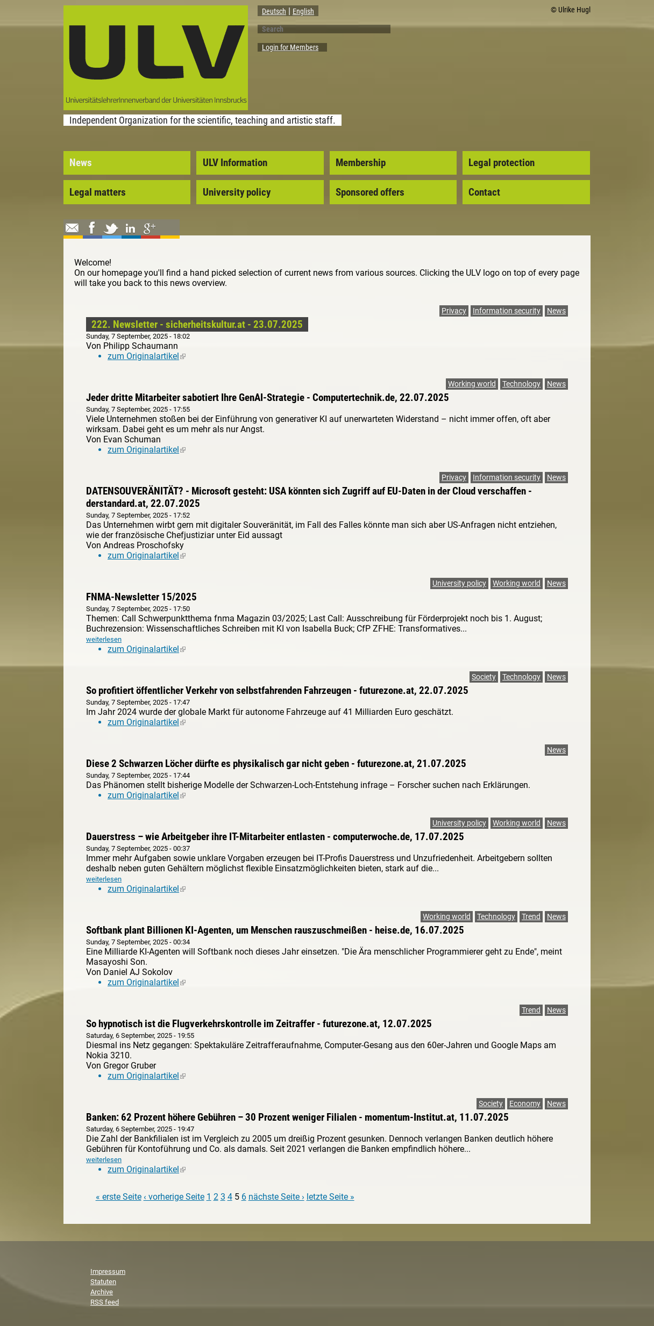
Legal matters (97, 192)
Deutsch (274, 11)
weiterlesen (104, 639)
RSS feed (104, 1302)
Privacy (454, 311)
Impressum (107, 1271)
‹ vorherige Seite (174, 1197)
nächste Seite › (276, 1197)
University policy (237, 192)
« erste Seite (118, 1197)
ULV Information (235, 163)
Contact (484, 192)
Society (484, 677)
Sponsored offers (370, 192)
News (80, 163)
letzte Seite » (330, 1197)
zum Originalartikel (147, 356)
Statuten (103, 1282)
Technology (521, 384)
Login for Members (290, 47)
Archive (101, 1292)
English (303, 11)
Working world (472, 384)
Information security (507, 311)
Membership (361, 163)
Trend (531, 916)
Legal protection (501, 163)
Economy (525, 1103)
